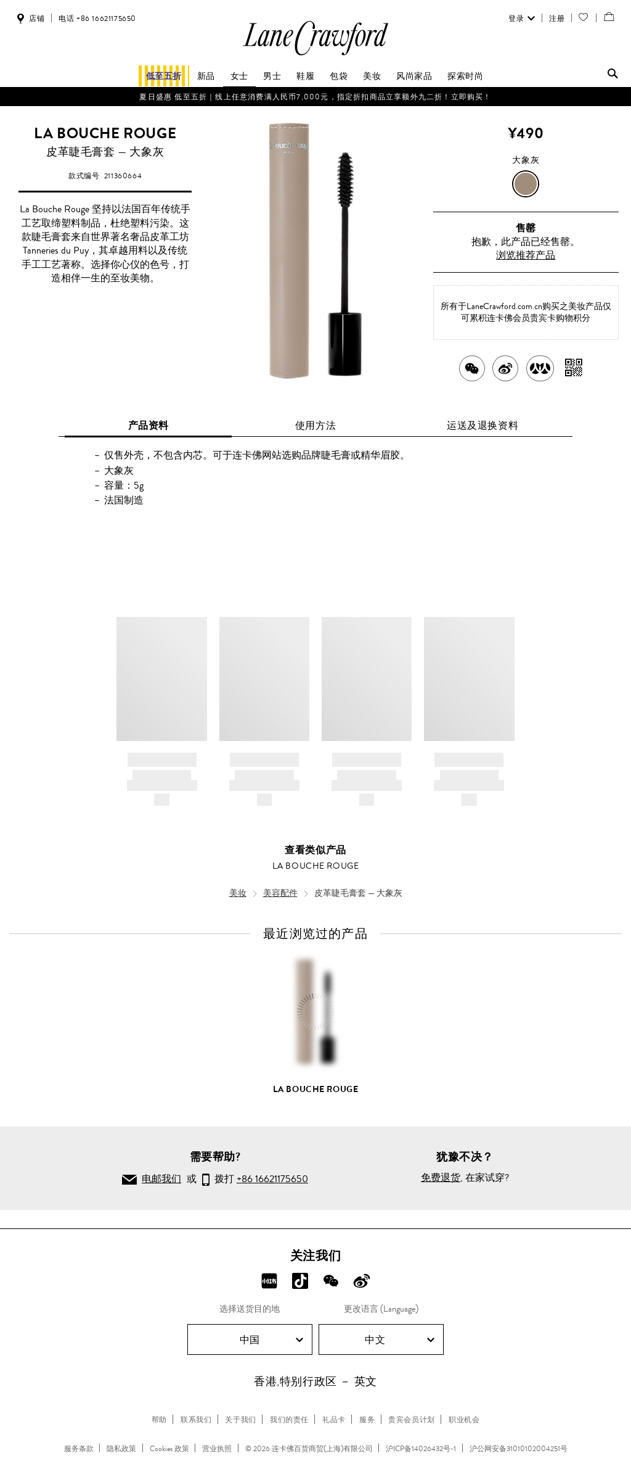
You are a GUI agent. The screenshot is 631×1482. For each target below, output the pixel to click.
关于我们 (240, 1419)
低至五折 (164, 76)
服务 (367, 1419)
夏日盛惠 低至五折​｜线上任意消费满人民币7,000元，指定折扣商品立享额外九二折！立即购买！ (315, 96)
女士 (239, 76)
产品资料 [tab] (148, 425)
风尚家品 (414, 76)
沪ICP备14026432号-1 (421, 1448)
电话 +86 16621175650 (97, 18)
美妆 (372, 76)
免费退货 (440, 1177)
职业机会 (464, 1419)
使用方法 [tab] (315, 425)
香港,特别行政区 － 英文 (315, 1381)
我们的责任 (289, 1419)
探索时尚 (465, 76)
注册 (555, 18)
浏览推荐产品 (525, 255)
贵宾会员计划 (411, 1419)
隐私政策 (121, 1448)
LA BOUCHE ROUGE (105, 133)
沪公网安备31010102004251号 (519, 1448)
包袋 (339, 76)
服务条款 (79, 1448)
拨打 (255, 1180)
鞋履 (305, 76)
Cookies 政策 (169, 1448)
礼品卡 (334, 1419)
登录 (520, 18)
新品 (206, 76)
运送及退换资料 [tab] (482, 425)
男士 (272, 76)
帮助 (159, 1419)
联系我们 (196, 1419)
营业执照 (217, 1448)
